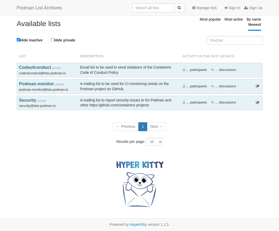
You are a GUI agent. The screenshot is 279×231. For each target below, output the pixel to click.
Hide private (63, 40)
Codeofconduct (36, 67)
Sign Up (253, 8)
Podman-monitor (37, 83)
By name (254, 19)
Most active (234, 19)
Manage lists (204, 8)
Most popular (210, 19)
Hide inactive (30, 40)
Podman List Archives (39, 7)
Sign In (232, 8)
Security (28, 100)
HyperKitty (138, 224)
